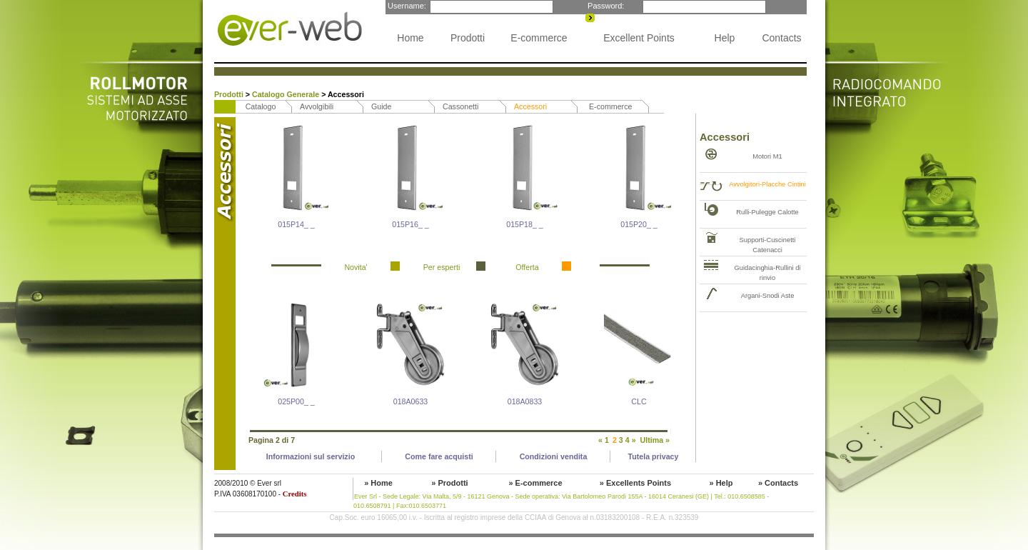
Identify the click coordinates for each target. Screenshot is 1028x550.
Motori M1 (767, 156)
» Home (378, 483)
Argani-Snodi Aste (768, 295)
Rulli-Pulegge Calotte (767, 212)
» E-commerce (535, 483)
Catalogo (261, 106)
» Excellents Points (635, 483)
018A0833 (525, 401)
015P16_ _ (410, 224)
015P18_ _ (524, 224)
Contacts (781, 38)
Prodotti (467, 38)
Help (725, 38)
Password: (604, 5)
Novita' (355, 267)
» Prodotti (449, 483)
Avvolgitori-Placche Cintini (767, 184)
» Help (720, 483)
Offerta (526, 267)
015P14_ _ (296, 224)
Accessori (530, 106)
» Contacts (778, 483)
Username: (406, 5)
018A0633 (410, 401)
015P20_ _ (638, 224)
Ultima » (655, 440)
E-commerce (538, 38)
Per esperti (441, 267)
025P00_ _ (296, 401)
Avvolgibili (316, 106)
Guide (381, 106)
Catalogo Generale (286, 94)
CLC (638, 401)
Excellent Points (639, 38)
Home (410, 38)
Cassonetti (460, 106)
